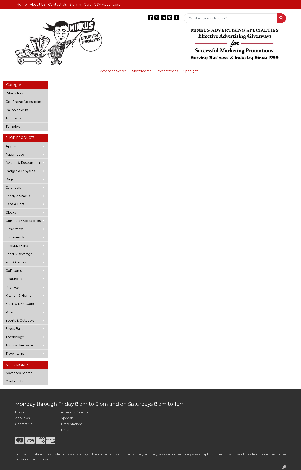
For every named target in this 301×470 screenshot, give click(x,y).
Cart (87, 4)
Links (65, 430)
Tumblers (13, 127)
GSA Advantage (107, 4)
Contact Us (57, 4)
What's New (15, 93)
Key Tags (12, 287)
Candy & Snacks (18, 196)
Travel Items (15, 353)
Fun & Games (16, 262)
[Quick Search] (230, 18)
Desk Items (14, 229)
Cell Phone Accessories (23, 102)
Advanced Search (113, 71)
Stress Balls (14, 329)
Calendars (13, 187)
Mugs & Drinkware (20, 304)
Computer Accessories (23, 221)
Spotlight (192, 70)
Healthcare (14, 279)
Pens (9, 312)
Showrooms (141, 71)
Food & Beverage (19, 254)
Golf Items (14, 271)
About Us (37, 4)
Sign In (75, 4)
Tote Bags (13, 118)
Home (22, 4)
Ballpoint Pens (17, 110)
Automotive (15, 154)
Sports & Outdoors (20, 320)
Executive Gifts (17, 246)
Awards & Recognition (23, 163)
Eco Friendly (15, 237)
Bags (9, 179)
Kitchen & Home (18, 295)
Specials (67, 418)
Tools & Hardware (19, 345)
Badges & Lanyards (20, 171)
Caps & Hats (15, 204)
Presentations (167, 71)
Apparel (12, 146)
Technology (15, 337)
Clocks (11, 212)
